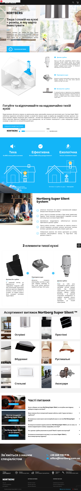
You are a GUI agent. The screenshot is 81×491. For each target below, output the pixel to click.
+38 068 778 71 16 (59, 455)
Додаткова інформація (65, 489)
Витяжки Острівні (31, 482)
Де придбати (5, 486)
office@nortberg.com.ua (64, 458)
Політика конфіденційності (58, 484)
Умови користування (57, 486)
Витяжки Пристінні (32, 484)
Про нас (4, 482)
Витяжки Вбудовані (32, 486)
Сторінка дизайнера (7, 484)
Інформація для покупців (58, 482)
